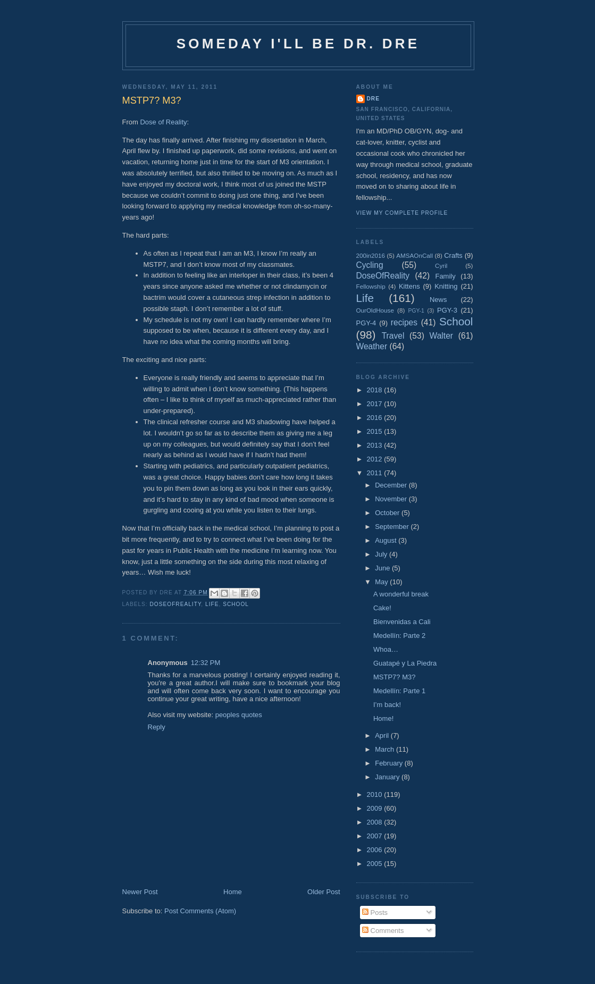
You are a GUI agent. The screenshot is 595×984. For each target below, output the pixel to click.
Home (232, 892)
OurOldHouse (375, 310)
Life (212, 604)
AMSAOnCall (414, 255)
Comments (383, 931)
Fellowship (371, 286)
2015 (375, 431)
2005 (375, 864)
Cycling (369, 265)
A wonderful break (401, 594)
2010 (375, 794)
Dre (373, 99)
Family (445, 276)
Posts (375, 912)
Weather (372, 346)
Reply (156, 727)
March (385, 749)
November (392, 499)
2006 (375, 850)
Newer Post (140, 892)
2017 (375, 404)
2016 (375, 418)
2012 (375, 459)
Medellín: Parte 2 (399, 636)
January (388, 777)
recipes (404, 322)
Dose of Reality (163, 122)
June (383, 568)
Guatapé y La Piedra (405, 663)
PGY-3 (447, 310)
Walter (441, 335)
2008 (375, 822)
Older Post (323, 892)
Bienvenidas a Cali (402, 622)
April (383, 735)
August (386, 540)
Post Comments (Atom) (200, 911)
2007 (375, 836)
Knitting (445, 286)
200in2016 (371, 255)
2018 (375, 390)
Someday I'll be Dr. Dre (298, 44)
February (390, 763)
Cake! (382, 608)
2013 (375, 445)
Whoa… (385, 649)
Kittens (409, 286)
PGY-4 (366, 323)
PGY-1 (416, 311)
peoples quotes (238, 715)
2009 (375, 808)
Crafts (453, 255)
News (438, 300)
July (382, 554)
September (392, 527)
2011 (375, 473)
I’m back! (387, 705)
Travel (393, 335)
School (236, 604)
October (388, 513)
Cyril (441, 265)
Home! (383, 718)
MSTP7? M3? (394, 677)
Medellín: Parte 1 (399, 691)
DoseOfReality (176, 604)
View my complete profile (402, 213)
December (392, 485)
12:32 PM (206, 663)
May (382, 582)
